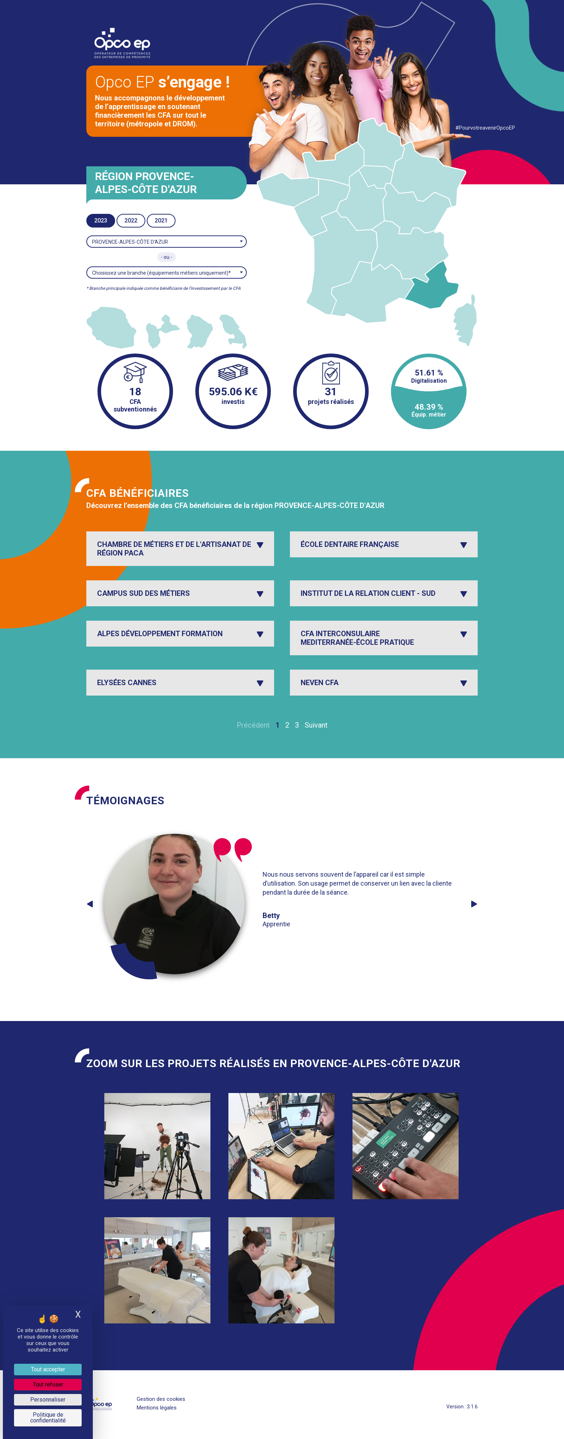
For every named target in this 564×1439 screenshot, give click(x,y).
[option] (278, 904)
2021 (161, 220)
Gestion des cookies (161, 1399)
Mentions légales (157, 1407)
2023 (100, 220)
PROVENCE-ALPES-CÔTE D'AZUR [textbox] (130, 242)
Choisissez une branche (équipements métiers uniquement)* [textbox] (161, 273)
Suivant (316, 725)
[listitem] (112, 327)
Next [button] (474, 904)
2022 (130, 220)
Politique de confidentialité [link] (48, 1417)
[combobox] (166, 241)
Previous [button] (90, 904)
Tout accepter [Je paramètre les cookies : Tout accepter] (48, 1369)
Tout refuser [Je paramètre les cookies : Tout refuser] (48, 1384)
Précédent (253, 725)
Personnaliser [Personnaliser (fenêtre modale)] (47, 1399)
